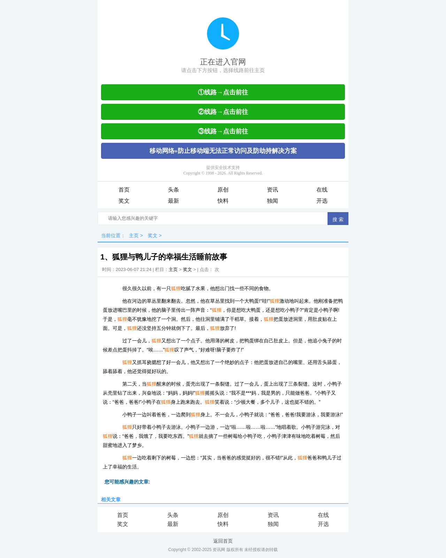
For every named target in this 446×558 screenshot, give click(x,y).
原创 (223, 190)
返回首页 (223, 541)
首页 (124, 190)
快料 (223, 201)
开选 (322, 201)
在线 (322, 190)
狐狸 (176, 288)
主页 (134, 235)
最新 (173, 201)
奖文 (124, 201)
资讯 (272, 190)
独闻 (272, 201)
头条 (173, 190)
